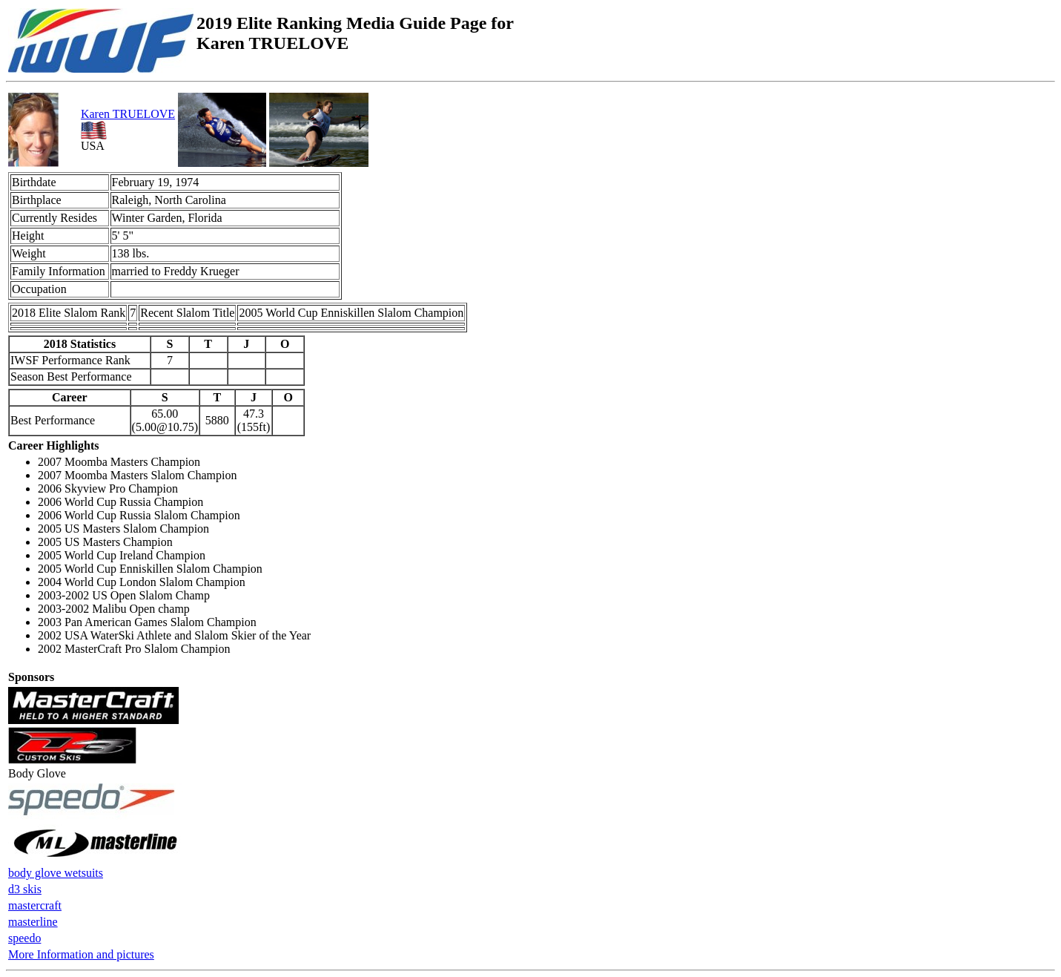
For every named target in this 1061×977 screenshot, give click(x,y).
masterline (33, 921)
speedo (24, 938)
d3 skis (25, 889)
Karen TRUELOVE (128, 114)
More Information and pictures (81, 954)
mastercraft (35, 905)
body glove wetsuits (55, 872)
